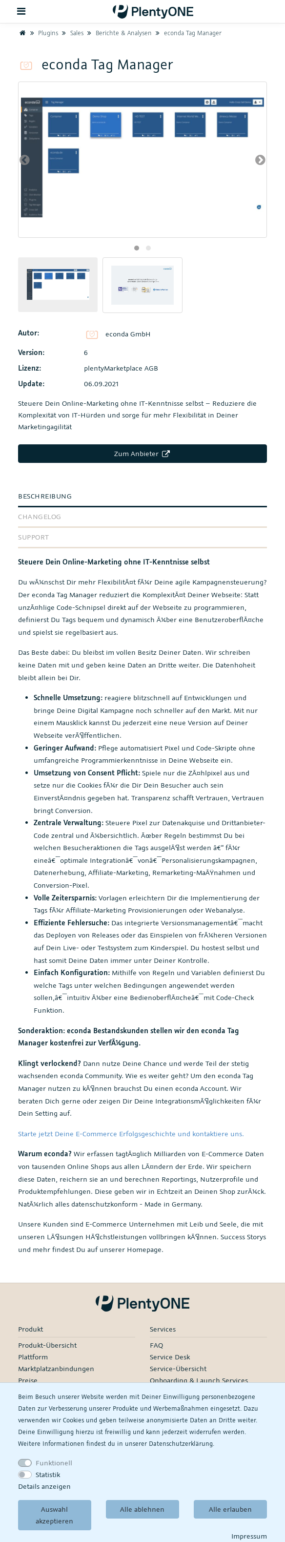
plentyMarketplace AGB (121, 368)
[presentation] (25, 159)
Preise (28, 1380)
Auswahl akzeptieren (54, 1514)
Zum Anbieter (142, 453)
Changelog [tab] (39, 516)
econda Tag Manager (187, 33)
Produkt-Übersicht (47, 1345)
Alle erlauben (230, 1509)
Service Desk (170, 1356)
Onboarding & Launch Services (199, 1380)
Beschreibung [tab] (45, 495)
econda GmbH (117, 333)
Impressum (249, 1536)
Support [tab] (33, 537)
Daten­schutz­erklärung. (181, 1443)
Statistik (48, 1474)
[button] (136, 248)
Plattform (33, 1356)
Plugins (43, 33)
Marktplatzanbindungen (56, 1368)
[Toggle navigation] (21, 11)
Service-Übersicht (178, 1368)
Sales (71, 33)
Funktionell (54, 1462)
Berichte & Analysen (118, 33)
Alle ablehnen (142, 1509)
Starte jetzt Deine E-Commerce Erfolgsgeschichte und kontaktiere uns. (131, 1133)
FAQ (156, 1345)
